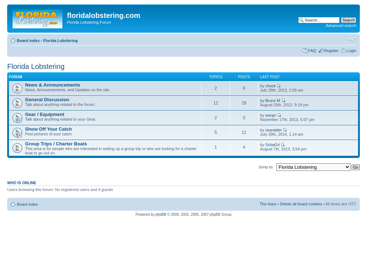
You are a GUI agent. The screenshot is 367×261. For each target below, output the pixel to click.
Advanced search (341, 25)
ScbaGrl (273, 145)
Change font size (351, 39)
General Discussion (47, 99)
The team (268, 204)
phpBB (161, 214)
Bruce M (273, 100)
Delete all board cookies (301, 204)
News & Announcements (52, 85)
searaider (274, 130)
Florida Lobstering (60, 40)
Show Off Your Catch (48, 129)
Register (331, 50)
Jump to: (265, 167)
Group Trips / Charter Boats (56, 143)
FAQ (312, 50)
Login (351, 50)
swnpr (271, 115)
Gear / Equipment (44, 114)
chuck (271, 86)
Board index (28, 40)
